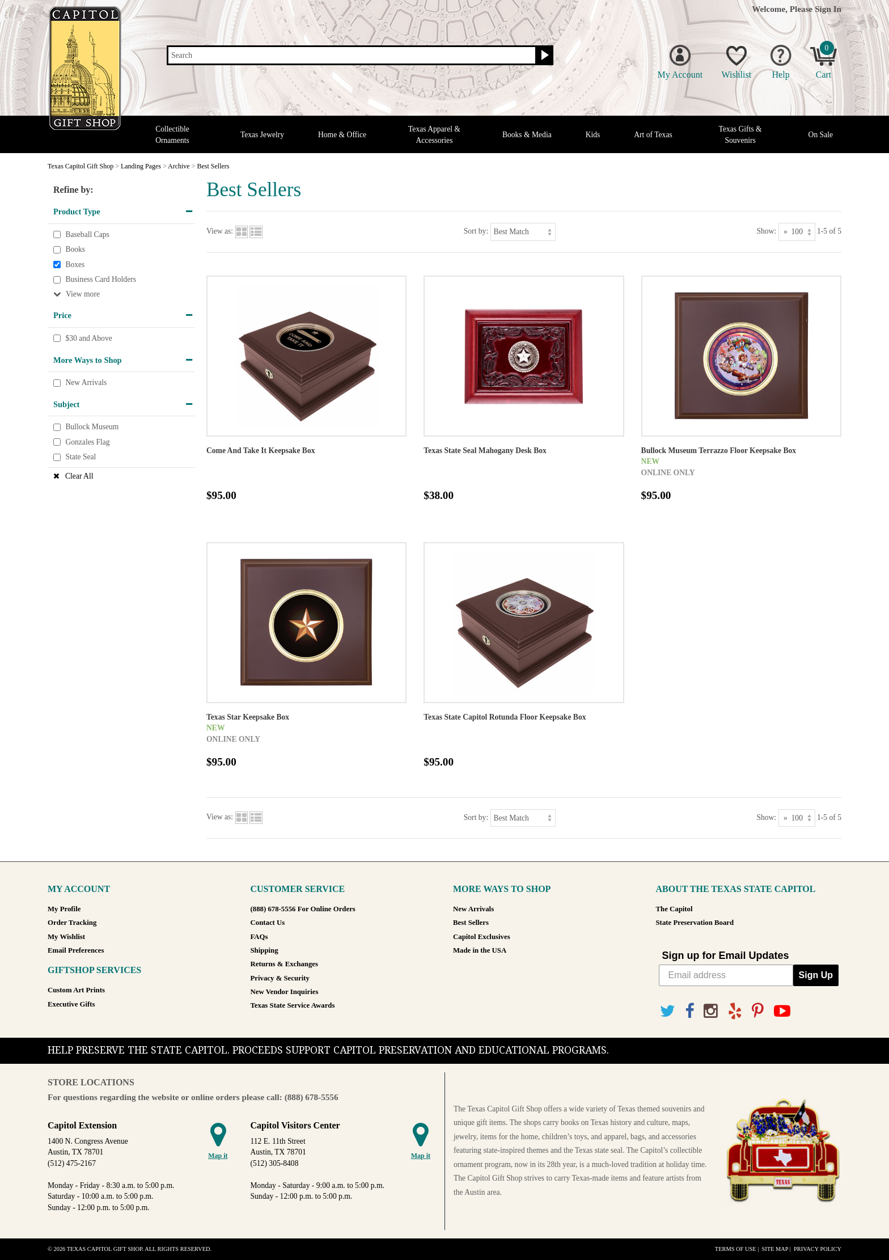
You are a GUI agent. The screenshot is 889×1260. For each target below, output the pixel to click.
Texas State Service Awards (293, 1005)
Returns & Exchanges (284, 964)
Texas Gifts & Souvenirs (740, 134)
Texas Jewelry (262, 134)
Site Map (774, 1249)
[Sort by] (523, 231)
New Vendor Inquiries (285, 992)
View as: (219, 231)
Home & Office (342, 134)
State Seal (80, 457)
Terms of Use (735, 1249)
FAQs (259, 937)
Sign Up (816, 975)
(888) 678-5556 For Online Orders (303, 909)
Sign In (828, 9)
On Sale (820, 134)
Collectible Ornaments (172, 134)
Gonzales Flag (87, 442)
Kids (593, 134)
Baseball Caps (87, 234)
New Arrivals (86, 382)
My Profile (64, 909)
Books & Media (527, 134)
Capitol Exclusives (481, 937)
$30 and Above (88, 338)
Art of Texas (653, 134)
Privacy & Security (280, 978)
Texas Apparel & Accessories (434, 134)
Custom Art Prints (76, 990)
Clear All (79, 476)
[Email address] (726, 975)
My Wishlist (66, 937)
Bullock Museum (91, 427)
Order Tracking (72, 923)
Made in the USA (479, 950)
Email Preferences (76, 950)
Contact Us (268, 923)
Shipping (264, 950)
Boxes (74, 264)
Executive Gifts (71, 1004)
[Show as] (796, 231)
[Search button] (543, 55)
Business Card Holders (100, 280)
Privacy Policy (817, 1249)
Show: (766, 231)
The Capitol (674, 909)
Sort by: (476, 231)
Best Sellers (471, 923)
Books (75, 249)
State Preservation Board (695, 923)
